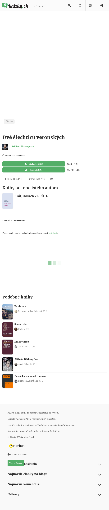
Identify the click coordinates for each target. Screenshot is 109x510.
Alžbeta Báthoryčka (26, 359)
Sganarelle (20, 324)
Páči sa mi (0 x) (37, 179)
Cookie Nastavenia (17, 454)
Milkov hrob (21, 341)
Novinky (39, 6)
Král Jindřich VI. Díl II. (31, 196)
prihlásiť (53, 233)
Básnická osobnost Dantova (30, 376)
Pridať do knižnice (14, 179)
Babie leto (20, 306)
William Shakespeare (23, 146)
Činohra (9, 121)
